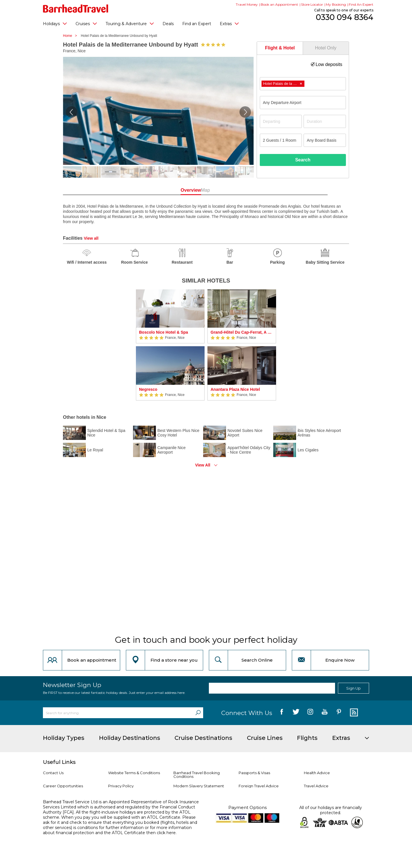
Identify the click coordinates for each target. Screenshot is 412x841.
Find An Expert (361, 4)
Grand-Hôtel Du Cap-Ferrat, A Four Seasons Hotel (242, 332)
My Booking (336, 4)
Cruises (86, 23)
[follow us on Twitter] (296, 712)
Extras (229, 23)
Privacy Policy (121, 786)
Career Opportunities (63, 786)
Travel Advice (316, 786)
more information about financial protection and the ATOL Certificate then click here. (117, 830)
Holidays (55, 23)
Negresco (148, 389)
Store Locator (312, 4)
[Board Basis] (325, 140)
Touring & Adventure (130, 23)
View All (202, 465)
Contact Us (53, 772)
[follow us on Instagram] (310, 712)
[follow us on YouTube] (325, 712)
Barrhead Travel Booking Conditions (196, 774)
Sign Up (353, 688)
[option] (170, 345)
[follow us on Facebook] (282, 712)
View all (91, 238)
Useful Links (59, 762)
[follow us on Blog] (353, 712)
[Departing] (281, 121)
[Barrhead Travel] (75, 8)
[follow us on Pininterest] (339, 712)
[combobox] (303, 83)
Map (231, 190)
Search (302, 159)
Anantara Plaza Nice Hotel (235, 389)
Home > (71, 36)
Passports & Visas (254, 772)
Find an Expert (196, 23)
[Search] (198, 712)
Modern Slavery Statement (198, 786)
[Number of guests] (281, 140)
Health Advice (317, 772)
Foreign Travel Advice (259, 786)
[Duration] (325, 121)
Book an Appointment (279, 4)
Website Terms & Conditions (134, 772)
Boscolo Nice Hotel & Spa (163, 332)
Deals (168, 23)
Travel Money (247, 4)
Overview (180, 190)
